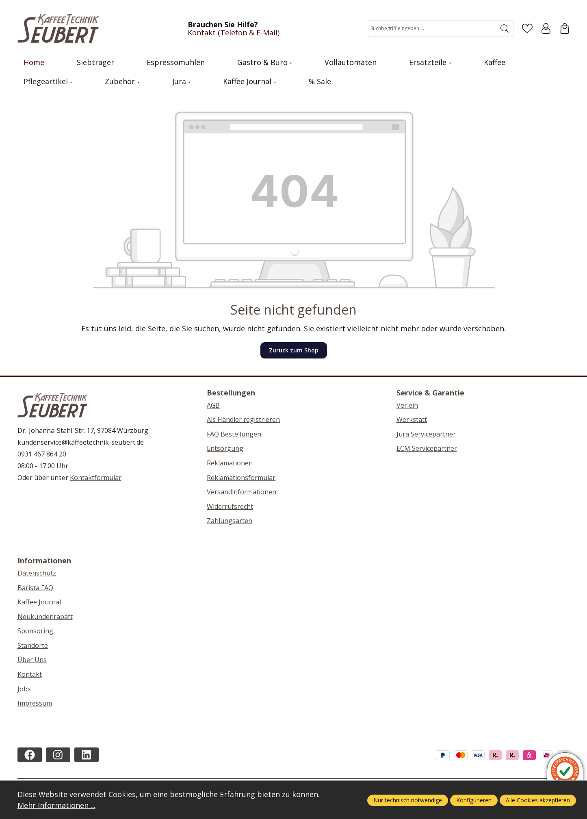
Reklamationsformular (241, 477)
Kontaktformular (95, 477)
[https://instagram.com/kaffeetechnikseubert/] (58, 754)
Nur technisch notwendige (407, 800)
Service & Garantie (430, 392)
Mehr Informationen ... (56, 805)
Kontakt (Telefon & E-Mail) (233, 32)
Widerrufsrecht (230, 506)
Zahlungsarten (229, 520)
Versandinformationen (241, 491)
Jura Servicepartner (426, 434)
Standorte (32, 645)
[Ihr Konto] (546, 28)
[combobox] (432, 28)
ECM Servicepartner (426, 448)
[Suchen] (505, 28)
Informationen (44, 560)
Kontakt (29, 674)
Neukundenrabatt (45, 616)
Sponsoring (35, 630)
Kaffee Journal (39, 601)
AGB (213, 405)
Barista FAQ (35, 587)
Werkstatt (411, 419)
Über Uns (32, 659)
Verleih (407, 405)
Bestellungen (231, 392)
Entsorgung (225, 448)
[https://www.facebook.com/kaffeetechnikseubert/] (29, 754)
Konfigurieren (474, 800)
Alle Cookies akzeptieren (538, 800)
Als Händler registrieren (243, 419)
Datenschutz (36, 573)
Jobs (24, 688)
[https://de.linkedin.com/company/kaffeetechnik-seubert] (86, 754)
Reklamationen (230, 462)
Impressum (34, 703)
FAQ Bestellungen (234, 434)
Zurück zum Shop (293, 350)
